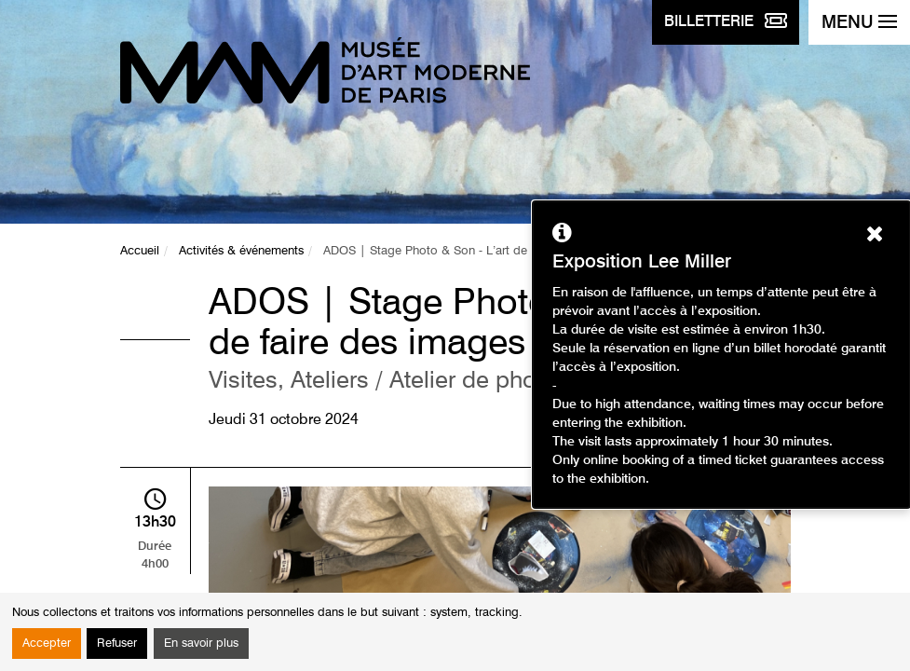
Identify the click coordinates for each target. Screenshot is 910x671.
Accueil (139, 251)
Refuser (117, 643)
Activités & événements (241, 251)
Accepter (46, 643)
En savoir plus (201, 643)
